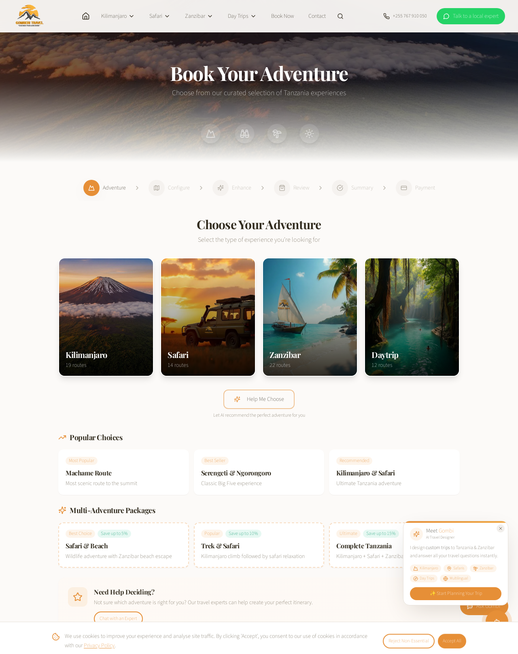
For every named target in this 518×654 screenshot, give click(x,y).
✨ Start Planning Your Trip (455, 593)
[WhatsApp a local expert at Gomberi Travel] (471, 16)
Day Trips (242, 16)
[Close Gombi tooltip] (501, 527)
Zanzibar (199, 16)
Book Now (282, 16)
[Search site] (340, 16)
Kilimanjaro (118, 16)
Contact (317, 16)
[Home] (86, 16)
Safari (159, 16)
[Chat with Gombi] (497, 622)
